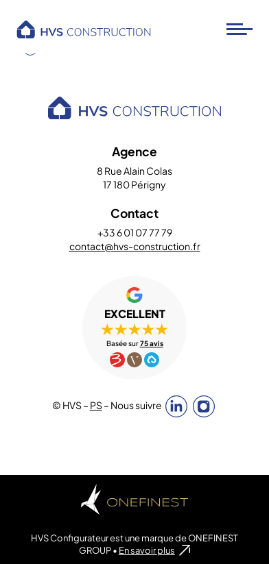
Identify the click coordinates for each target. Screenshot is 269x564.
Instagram (204, 406)
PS (96, 405)
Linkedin (176, 406)
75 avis (151, 343)
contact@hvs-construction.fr (134, 246)
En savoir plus (147, 550)
